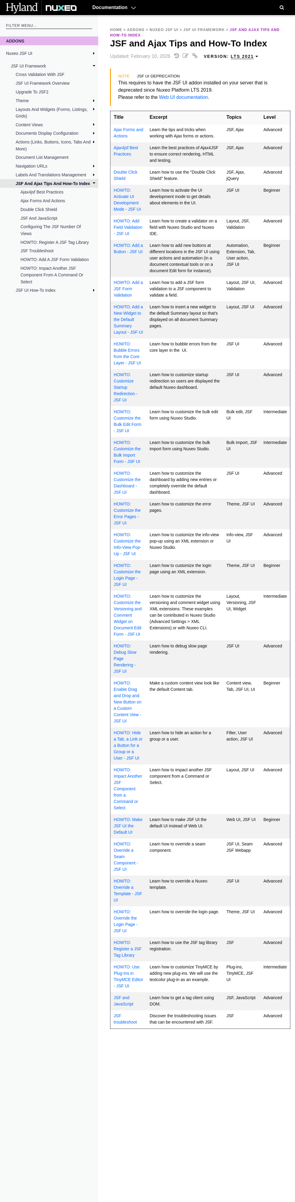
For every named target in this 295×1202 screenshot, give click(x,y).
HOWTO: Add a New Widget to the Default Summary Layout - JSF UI (128, 319)
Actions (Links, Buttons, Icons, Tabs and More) (53, 145)
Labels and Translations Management (51, 174)
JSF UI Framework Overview (43, 83)
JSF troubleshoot (37, 250)
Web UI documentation (183, 97)
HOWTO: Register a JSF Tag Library (54, 242)
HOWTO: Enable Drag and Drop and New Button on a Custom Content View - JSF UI (127, 702)
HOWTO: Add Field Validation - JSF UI (128, 227)
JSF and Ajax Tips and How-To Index (53, 183)
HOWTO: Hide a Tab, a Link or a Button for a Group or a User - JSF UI (128, 745)
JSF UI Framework (28, 66)
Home (116, 30)
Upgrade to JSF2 (32, 92)
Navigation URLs (31, 166)
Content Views (29, 124)
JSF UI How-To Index (35, 290)
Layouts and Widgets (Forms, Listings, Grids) (52, 112)
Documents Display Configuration (47, 133)
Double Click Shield (38, 209)
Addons (15, 41)
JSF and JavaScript (38, 218)
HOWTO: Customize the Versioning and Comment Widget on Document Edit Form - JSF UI (128, 615)
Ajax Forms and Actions (42, 200)
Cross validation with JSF (40, 74)
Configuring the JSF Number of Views (50, 230)
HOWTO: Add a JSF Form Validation (54, 259)
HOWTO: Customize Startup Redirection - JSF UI (125, 387)
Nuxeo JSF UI (19, 53)
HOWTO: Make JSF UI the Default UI (128, 826)
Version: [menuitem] (231, 56)
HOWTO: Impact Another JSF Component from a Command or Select (51, 275)
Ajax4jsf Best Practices (41, 192)
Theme (22, 100)
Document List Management (42, 157)
